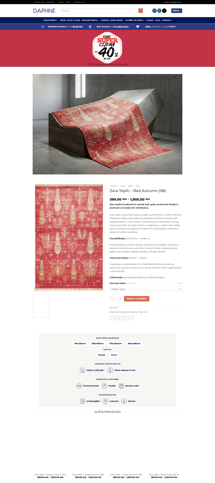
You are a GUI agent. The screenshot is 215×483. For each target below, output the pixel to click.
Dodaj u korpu (137, 298)
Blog (158, 20)
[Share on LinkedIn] (131, 318)
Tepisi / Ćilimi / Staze (70, 20)
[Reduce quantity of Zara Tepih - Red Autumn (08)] (111, 298)
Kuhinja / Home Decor (112, 20)
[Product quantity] (115, 298)
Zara (138, 186)
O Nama (150, 20)
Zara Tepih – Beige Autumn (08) (88, 474)
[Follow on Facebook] (154, 10)
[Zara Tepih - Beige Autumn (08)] (88, 445)
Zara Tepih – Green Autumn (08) (126, 474)
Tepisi (130, 186)
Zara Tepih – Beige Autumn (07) (50, 474)
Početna (113, 186)
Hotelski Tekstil (90, 20)
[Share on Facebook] (112, 318)
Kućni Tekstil (51, 20)
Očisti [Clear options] (179, 283)
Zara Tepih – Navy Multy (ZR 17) (164, 474)
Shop (122, 186)
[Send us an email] (164, 10)
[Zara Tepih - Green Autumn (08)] (126, 445)
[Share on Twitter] (117, 318)
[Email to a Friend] (122, 318)
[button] (176, 10)
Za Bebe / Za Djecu (135, 20)
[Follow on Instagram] (159, 10)
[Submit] (140, 10)
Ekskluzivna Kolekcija (128, 312)
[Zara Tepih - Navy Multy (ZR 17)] (164, 445)
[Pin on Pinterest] (126, 318)
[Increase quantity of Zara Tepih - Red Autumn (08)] (120, 298)
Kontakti (166, 20)
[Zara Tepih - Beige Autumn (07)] (50, 445)
